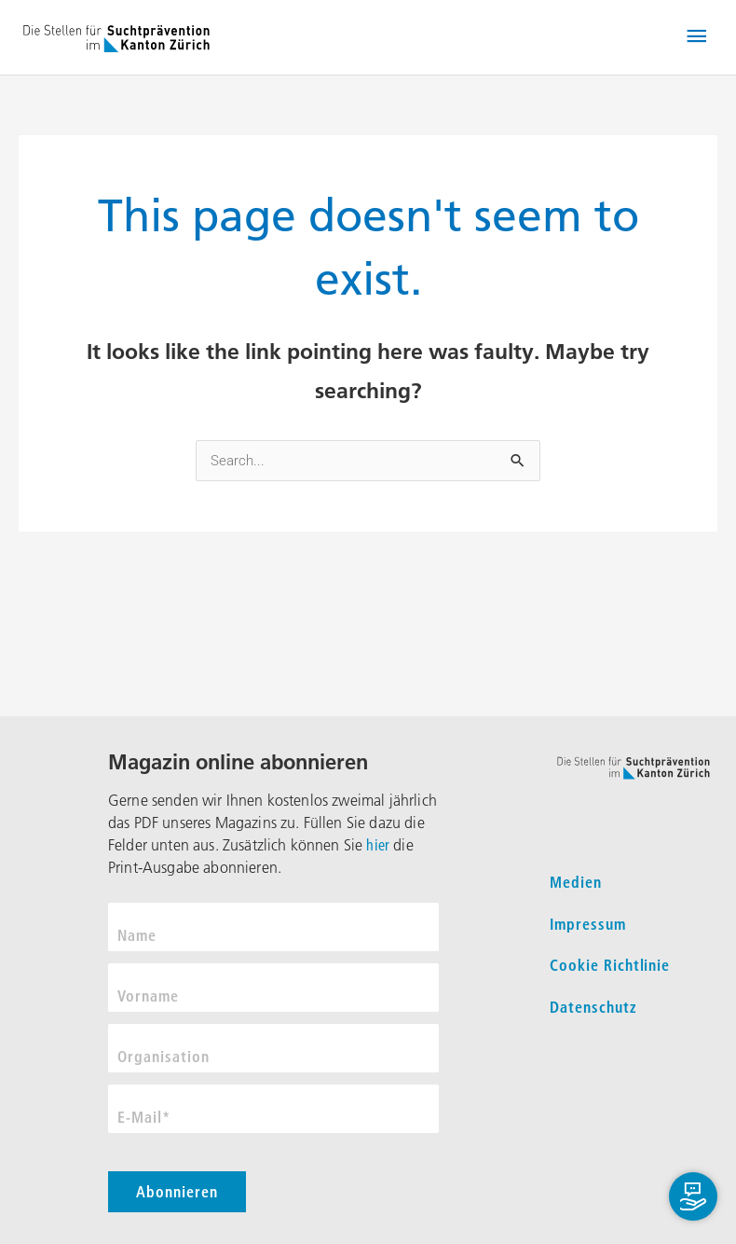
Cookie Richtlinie (610, 965)
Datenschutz (593, 1007)
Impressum (588, 924)
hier (377, 845)
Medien (576, 882)
